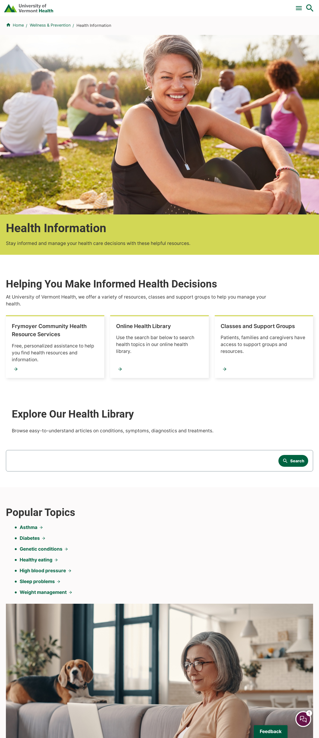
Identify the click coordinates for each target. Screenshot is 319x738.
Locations (198, 30)
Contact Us (233, 723)
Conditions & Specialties (160, 30)
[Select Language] (260, 5)
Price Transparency (113, 723)
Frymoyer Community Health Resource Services (49, 218)
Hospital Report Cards (160, 723)
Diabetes (30, 422)
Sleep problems (37, 465)
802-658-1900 (257, 700)
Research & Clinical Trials (110, 532)
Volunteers (172, 541)
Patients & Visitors (231, 30)
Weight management (43, 476)
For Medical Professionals (167, 5)
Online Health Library (143, 214)
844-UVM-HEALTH (37, 562)
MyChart (300, 5)
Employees (173, 577)
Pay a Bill (92, 5)
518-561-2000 (257, 664)
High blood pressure (43, 454)
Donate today (261, 571)
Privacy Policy (202, 723)
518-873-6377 (19, 700)
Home (18, 54)
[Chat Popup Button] (301, 716)
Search (297, 348)
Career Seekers (177, 550)
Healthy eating (36, 444)
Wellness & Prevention (50, 54)
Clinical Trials (122, 5)
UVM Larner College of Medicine (117, 541)
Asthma (28, 411)
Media (168, 568)
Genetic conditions (41, 433)
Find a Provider (116, 30)
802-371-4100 (178, 658)
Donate (206, 5)
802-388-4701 (178, 700)
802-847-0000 (20, 664)
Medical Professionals (183, 559)
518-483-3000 (98, 700)
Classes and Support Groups (258, 214)
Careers (229, 5)
